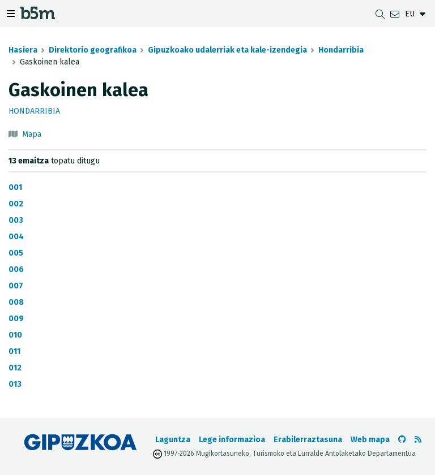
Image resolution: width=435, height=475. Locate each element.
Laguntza (172, 439)
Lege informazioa (232, 439)
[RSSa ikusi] (418, 439)
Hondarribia (341, 50)
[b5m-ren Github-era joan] (402, 439)
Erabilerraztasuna (308, 439)
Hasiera (22, 50)
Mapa (31, 134)
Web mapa (370, 439)
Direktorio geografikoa (93, 50)
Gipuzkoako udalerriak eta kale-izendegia (227, 50)
